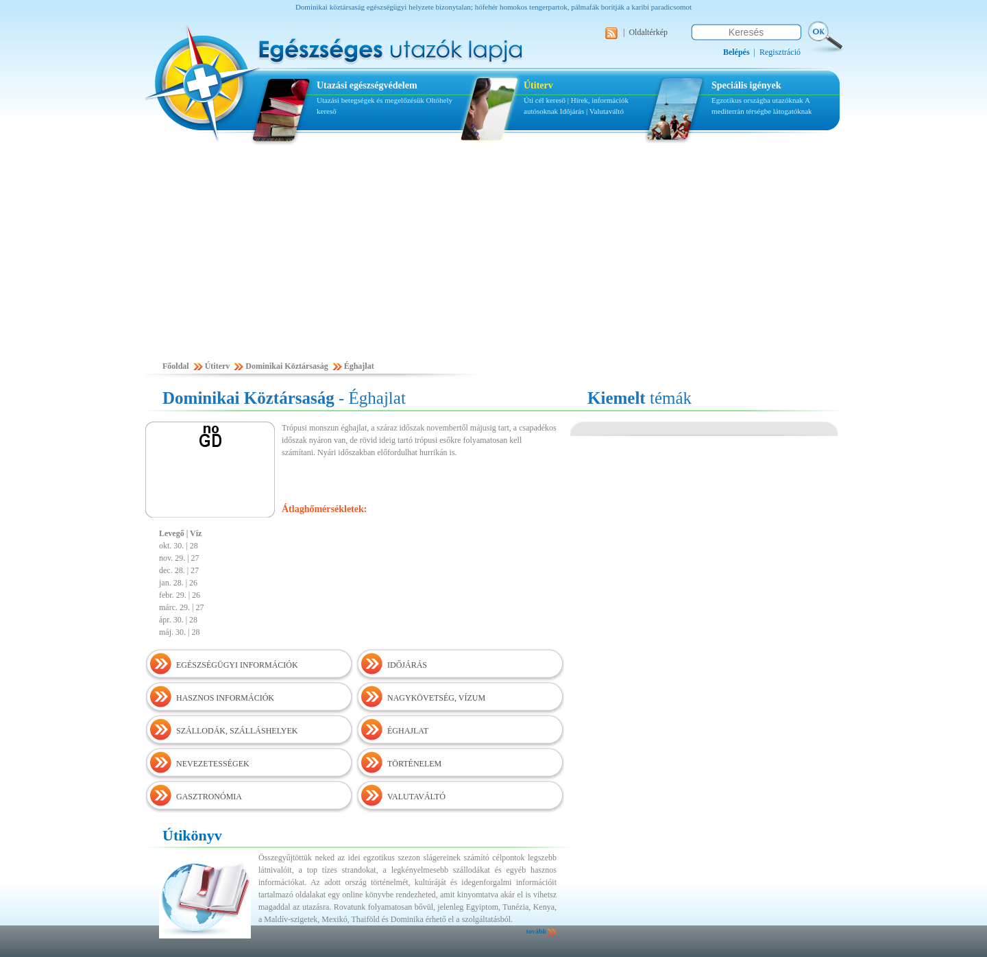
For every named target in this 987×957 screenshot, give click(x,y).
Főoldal (175, 366)
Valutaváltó (606, 111)
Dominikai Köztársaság (286, 366)
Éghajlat (359, 366)
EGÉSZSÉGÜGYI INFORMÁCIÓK (237, 665)
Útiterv (538, 85)
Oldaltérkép (648, 32)
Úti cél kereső (544, 100)
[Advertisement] (493, 258)
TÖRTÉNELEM (414, 763)
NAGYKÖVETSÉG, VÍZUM (436, 698)
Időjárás (572, 111)
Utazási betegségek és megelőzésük (370, 100)
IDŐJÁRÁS (407, 665)
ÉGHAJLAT (407, 731)
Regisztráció (780, 52)
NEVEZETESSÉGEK (212, 763)
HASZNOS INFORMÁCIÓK (225, 698)
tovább (536, 931)
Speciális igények (746, 85)
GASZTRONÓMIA (209, 796)
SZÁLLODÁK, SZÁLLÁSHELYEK (236, 731)
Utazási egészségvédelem (367, 85)
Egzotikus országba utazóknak (758, 100)
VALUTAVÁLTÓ (416, 796)
